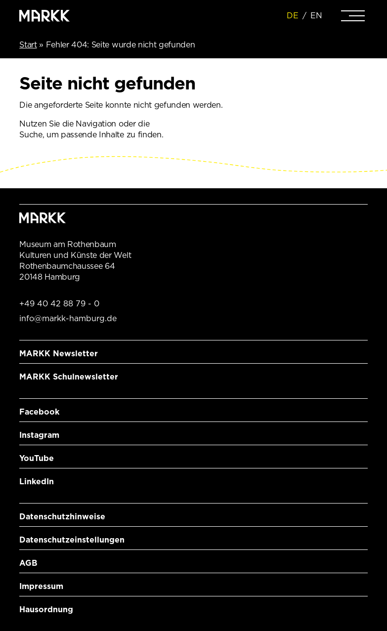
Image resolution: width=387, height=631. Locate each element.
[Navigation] (353, 16)
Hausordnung (46, 609)
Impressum (41, 586)
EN (316, 15)
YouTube (36, 458)
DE (293, 15)
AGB (28, 563)
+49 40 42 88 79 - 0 (59, 303)
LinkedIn (36, 481)
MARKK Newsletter (58, 353)
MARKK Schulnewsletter (68, 376)
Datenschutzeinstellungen (72, 540)
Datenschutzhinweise (62, 516)
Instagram (39, 435)
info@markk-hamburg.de (68, 318)
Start (28, 44)
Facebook (39, 412)
